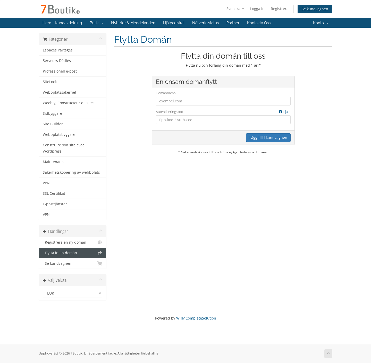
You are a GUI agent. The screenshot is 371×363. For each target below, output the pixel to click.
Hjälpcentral (173, 23)
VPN (46, 183)
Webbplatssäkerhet (59, 92)
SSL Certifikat (54, 193)
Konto (320, 23)
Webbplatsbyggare (59, 134)
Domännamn (166, 93)
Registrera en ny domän (72, 242)
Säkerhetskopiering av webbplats (71, 172)
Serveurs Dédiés (57, 60)
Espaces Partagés (58, 50)
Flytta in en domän (72, 253)
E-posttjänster (55, 204)
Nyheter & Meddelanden (133, 23)
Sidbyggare (52, 113)
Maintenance (54, 162)
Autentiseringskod (223, 111)
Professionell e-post (60, 71)
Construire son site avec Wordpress (63, 148)
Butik (96, 23)
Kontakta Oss (259, 23)
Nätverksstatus (205, 23)
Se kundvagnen (315, 8)
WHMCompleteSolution (196, 318)
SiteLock (50, 81)
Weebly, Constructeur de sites (69, 103)
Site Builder (53, 124)
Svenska (235, 8)
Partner (232, 23)
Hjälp (285, 111)
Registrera (280, 8)
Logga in (257, 8)
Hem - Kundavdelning (62, 23)
